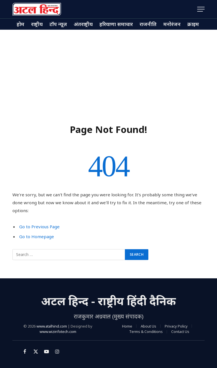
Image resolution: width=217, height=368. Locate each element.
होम (20, 24)
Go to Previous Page (39, 226)
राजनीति (148, 24)
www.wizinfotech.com (58, 331)
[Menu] (201, 9)
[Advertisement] (108, 72)
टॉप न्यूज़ (58, 24)
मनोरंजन (172, 24)
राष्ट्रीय (37, 24)
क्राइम (193, 24)
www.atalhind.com (51, 326)
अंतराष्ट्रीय (83, 24)
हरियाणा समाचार (116, 24)
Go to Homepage (36, 236)
